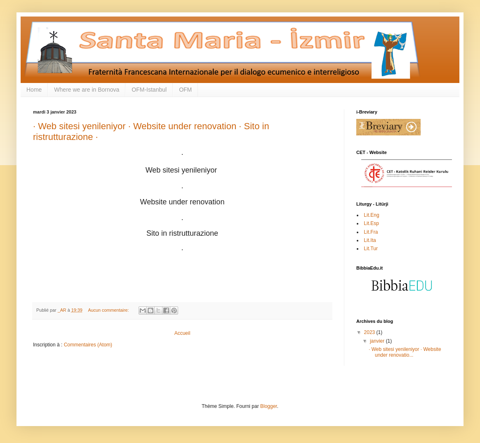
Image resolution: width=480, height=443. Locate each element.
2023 (370, 332)
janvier (378, 341)
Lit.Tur (370, 248)
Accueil (182, 333)
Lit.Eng (370, 215)
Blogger (268, 406)
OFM (185, 89)
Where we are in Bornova (86, 89)
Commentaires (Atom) (88, 345)
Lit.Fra (370, 232)
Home (34, 89)
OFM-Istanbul (149, 89)
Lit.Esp (370, 223)
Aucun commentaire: (109, 310)
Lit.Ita (369, 240)
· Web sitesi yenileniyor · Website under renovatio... (405, 352)
